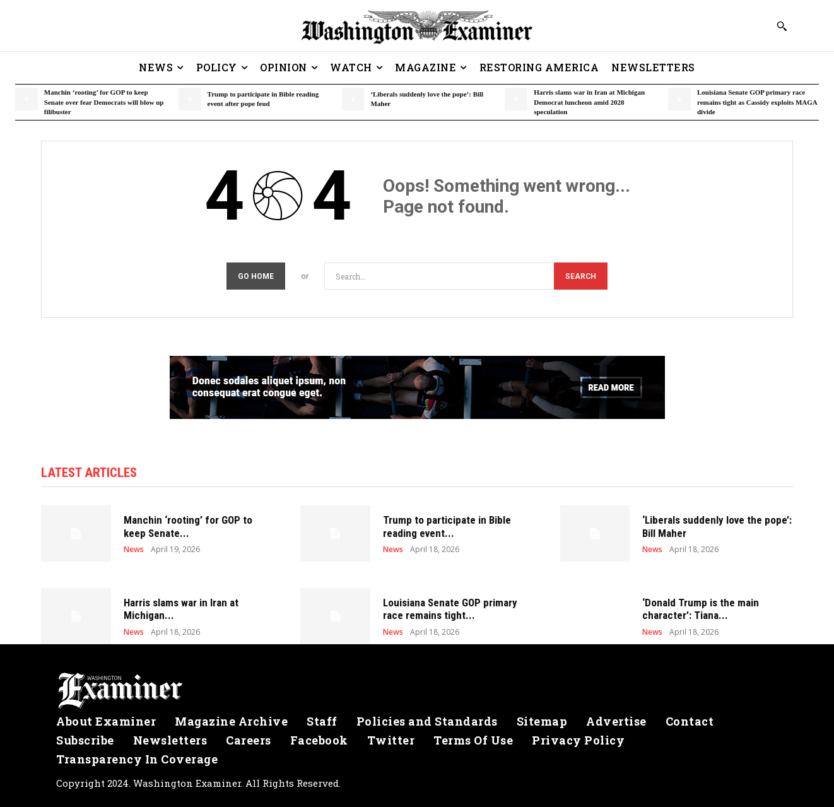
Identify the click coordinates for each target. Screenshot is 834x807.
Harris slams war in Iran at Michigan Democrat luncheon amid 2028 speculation (589, 101)
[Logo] (417, 691)
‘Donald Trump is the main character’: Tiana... (700, 608)
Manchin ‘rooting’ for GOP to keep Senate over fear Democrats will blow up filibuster (104, 101)
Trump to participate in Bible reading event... (447, 526)
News (134, 549)
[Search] (581, 276)
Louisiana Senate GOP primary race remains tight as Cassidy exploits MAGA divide (757, 101)
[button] (781, 26)
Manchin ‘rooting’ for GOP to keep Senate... (188, 526)
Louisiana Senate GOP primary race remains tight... (450, 608)
